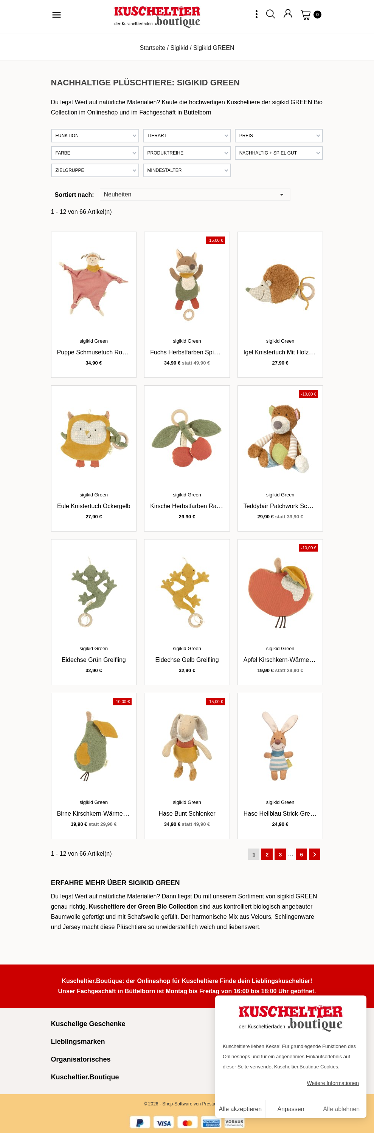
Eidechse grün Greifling (94, 660)
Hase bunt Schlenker (186, 813)
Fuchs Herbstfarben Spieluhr (188, 352)
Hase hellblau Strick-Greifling (283, 813)
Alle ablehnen (341, 1109)
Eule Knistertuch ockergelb (93, 506)
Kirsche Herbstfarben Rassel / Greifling (202, 506)
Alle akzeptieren (240, 1109)
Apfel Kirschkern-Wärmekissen (285, 660)
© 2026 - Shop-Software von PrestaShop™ (187, 1104)
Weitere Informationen (333, 1083)
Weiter (314, 854)
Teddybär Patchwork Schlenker (285, 506)
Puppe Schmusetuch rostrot (95, 352)
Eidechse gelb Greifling (187, 660)
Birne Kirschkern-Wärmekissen (98, 813)
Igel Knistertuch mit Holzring (281, 352)
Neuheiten (195, 194)
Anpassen (290, 1109)
